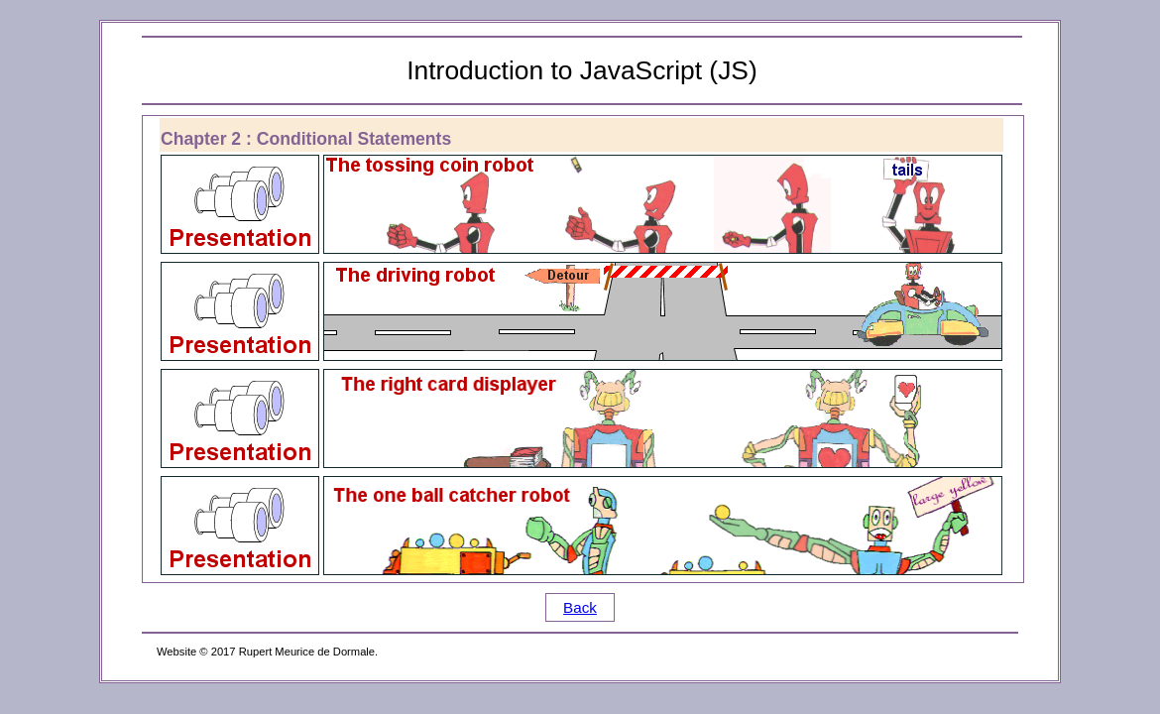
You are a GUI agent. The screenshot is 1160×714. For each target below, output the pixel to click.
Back (580, 607)
